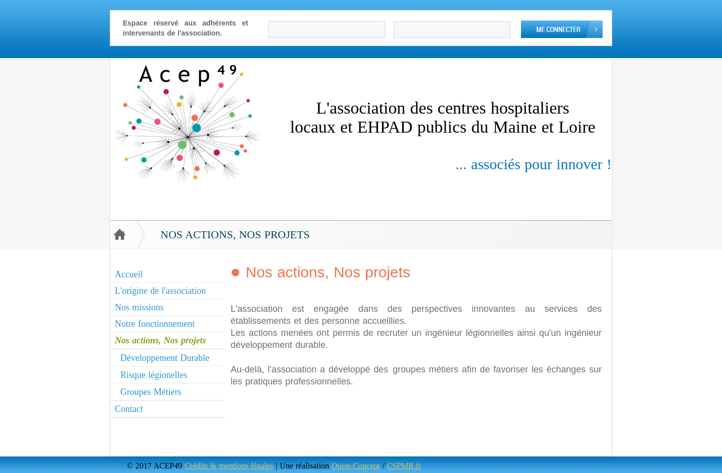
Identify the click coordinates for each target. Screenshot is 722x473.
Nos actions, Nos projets (160, 340)
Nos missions (139, 307)
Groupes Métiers (150, 392)
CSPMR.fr (404, 465)
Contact (129, 409)
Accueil (129, 274)
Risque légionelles (153, 375)
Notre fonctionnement (155, 324)
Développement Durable (164, 358)
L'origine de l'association (160, 291)
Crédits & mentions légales (229, 465)
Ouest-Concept (355, 465)
